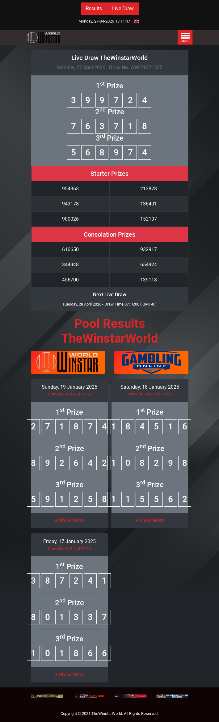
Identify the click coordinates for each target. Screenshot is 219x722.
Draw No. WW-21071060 (69, 548)
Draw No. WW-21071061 (149, 394)
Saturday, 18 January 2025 (149, 387)
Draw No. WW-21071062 (69, 394)
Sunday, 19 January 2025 (69, 387)
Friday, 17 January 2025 (69, 541)
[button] (69, 520)
